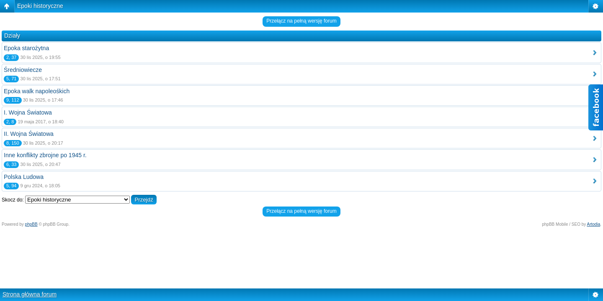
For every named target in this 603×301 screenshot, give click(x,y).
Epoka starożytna (26, 48)
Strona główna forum (30, 294)
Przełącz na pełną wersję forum (301, 21)
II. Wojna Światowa (29, 133)
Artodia (593, 224)
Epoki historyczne (40, 6)
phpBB (31, 224)
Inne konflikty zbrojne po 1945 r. (45, 155)
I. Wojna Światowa (28, 112)
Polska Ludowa (24, 176)
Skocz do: (13, 200)
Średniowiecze (23, 69)
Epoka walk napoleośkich (37, 91)
